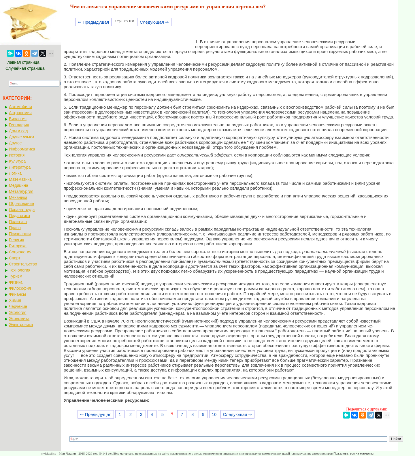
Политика (18, 221)
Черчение (18, 306)
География (19, 125)
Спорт (14, 258)
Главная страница (22, 62)
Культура (17, 161)
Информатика (22, 149)
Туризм (15, 276)
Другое (15, 143)
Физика (15, 282)
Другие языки (21, 137)
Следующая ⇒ (154, 22)
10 (214, 414)
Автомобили (20, 106)
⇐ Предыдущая (93, 22)
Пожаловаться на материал (353, 453)
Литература (20, 167)
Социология (20, 252)
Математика (20, 179)
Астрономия (20, 112)
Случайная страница (25, 68)
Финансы (17, 294)
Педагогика (19, 215)
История (16, 155)
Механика (18, 197)
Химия (15, 300)
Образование (21, 203)
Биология (18, 118)
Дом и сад (18, 131)
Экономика (19, 318)
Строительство (23, 264)
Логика (15, 173)
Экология (17, 312)
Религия (16, 240)
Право (15, 227)
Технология (19, 270)
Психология (20, 233)
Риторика (18, 246)
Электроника (21, 324)
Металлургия (21, 191)
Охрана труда (22, 209)
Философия (20, 288)
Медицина (18, 185)
